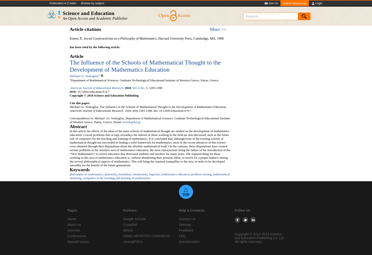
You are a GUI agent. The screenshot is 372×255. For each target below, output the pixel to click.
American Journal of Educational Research (96, 88)
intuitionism (140, 174)
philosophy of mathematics (86, 174)
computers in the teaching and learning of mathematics (117, 178)
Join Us (271, 3)
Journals (73, 230)
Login (316, 3)
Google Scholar (134, 219)
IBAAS (128, 230)
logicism (154, 174)
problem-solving (201, 174)
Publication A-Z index (63, 3)
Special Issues (78, 242)
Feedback (186, 230)
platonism (111, 174)
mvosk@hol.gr (131, 122)
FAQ (182, 236)
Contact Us (187, 219)
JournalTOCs (133, 242)
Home (71, 219)
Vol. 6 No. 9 (139, 88)
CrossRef (130, 225)
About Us (74, 225)
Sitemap (185, 225)
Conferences (76, 236)
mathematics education (175, 174)
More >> (218, 29)
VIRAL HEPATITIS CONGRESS (146, 236)
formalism (124, 174)
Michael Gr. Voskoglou (84, 76)
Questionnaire (189, 242)
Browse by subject (92, 3)
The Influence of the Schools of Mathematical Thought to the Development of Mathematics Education (145, 66)
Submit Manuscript (294, 3)
